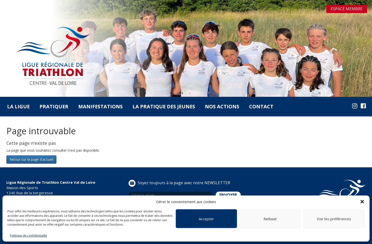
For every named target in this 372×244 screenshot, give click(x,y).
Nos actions (222, 106)
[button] (362, 201)
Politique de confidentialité (28, 235)
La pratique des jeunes (164, 106)
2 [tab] (189, 93)
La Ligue (18, 106)
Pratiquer (54, 106)
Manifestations (100, 106)
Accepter (206, 218)
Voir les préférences (334, 218)
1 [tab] (182, 93)
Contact (261, 106)
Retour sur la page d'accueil (31, 159)
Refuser (270, 218)
